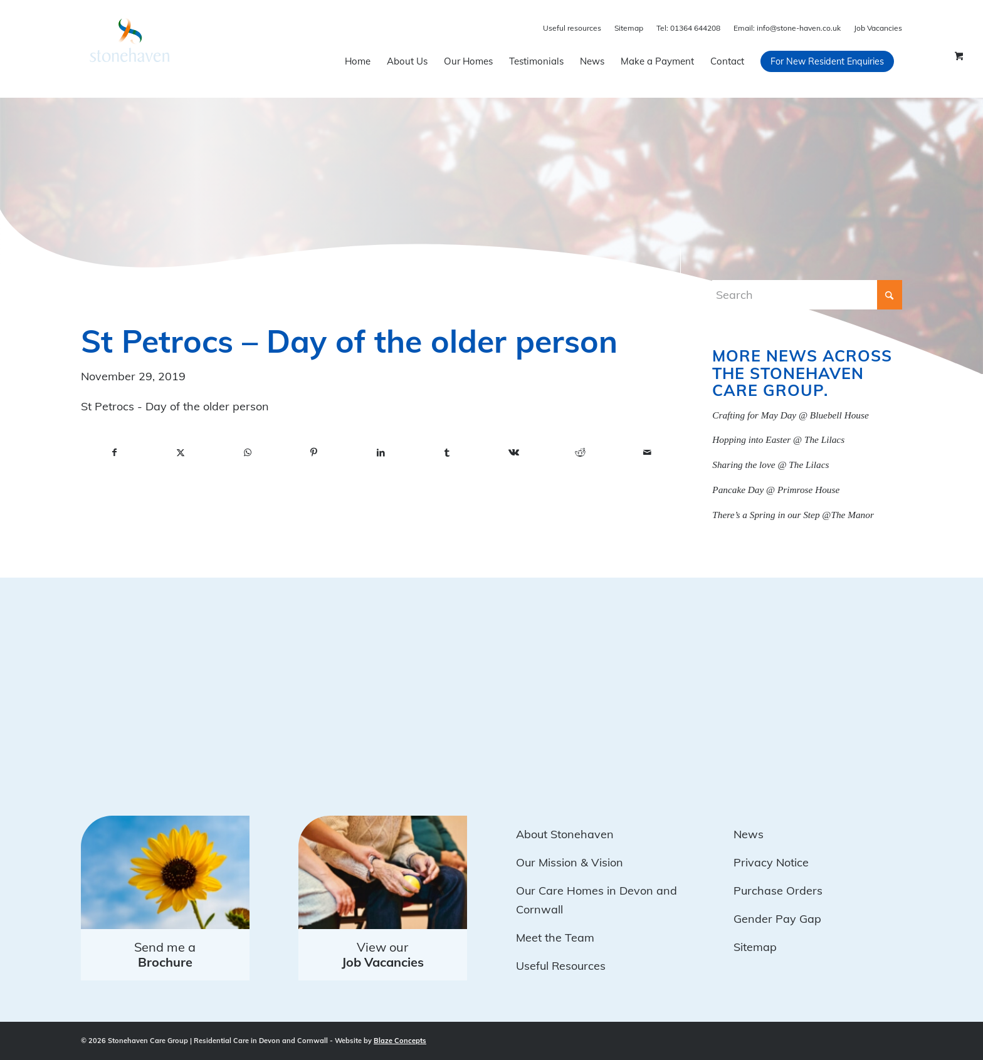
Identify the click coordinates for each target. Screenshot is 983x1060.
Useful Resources (561, 966)
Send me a (165, 954)
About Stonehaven (565, 834)
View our (383, 954)
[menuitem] (358, 61)
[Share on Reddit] (580, 453)
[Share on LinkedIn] (380, 453)
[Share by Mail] (647, 453)
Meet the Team (555, 937)
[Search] (807, 294)
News (748, 834)
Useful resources (572, 28)
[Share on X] (180, 453)
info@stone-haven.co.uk (787, 28)
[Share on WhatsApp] (247, 453)
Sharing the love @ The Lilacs (770, 464)
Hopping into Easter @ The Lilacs (778, 439)
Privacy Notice (771, 862)
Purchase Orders (778, 890)
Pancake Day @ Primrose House (775, 489)
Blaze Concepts (400, 1040)
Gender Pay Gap (777, 919)
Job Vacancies (878, 28)
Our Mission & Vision (569, 862)
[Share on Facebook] (114, 453)
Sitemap (628, 28)
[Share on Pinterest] (314, 453)
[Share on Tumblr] (447, 453)
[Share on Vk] (514, 453)
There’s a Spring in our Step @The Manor (793, 514)
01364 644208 (688, 28)
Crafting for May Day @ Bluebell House (790, 415)
